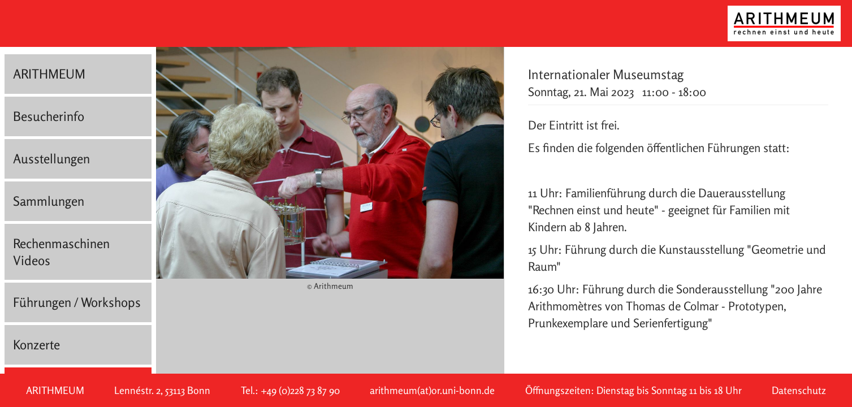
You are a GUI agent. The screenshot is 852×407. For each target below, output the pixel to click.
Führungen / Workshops (77, 302)
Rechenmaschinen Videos (61, 252)
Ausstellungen (51, 158)
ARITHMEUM (49, 73)
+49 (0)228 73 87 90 (300, 390)
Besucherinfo (48, 116)
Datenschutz (799, 390)
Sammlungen (48, 201)
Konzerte (36, 344)
